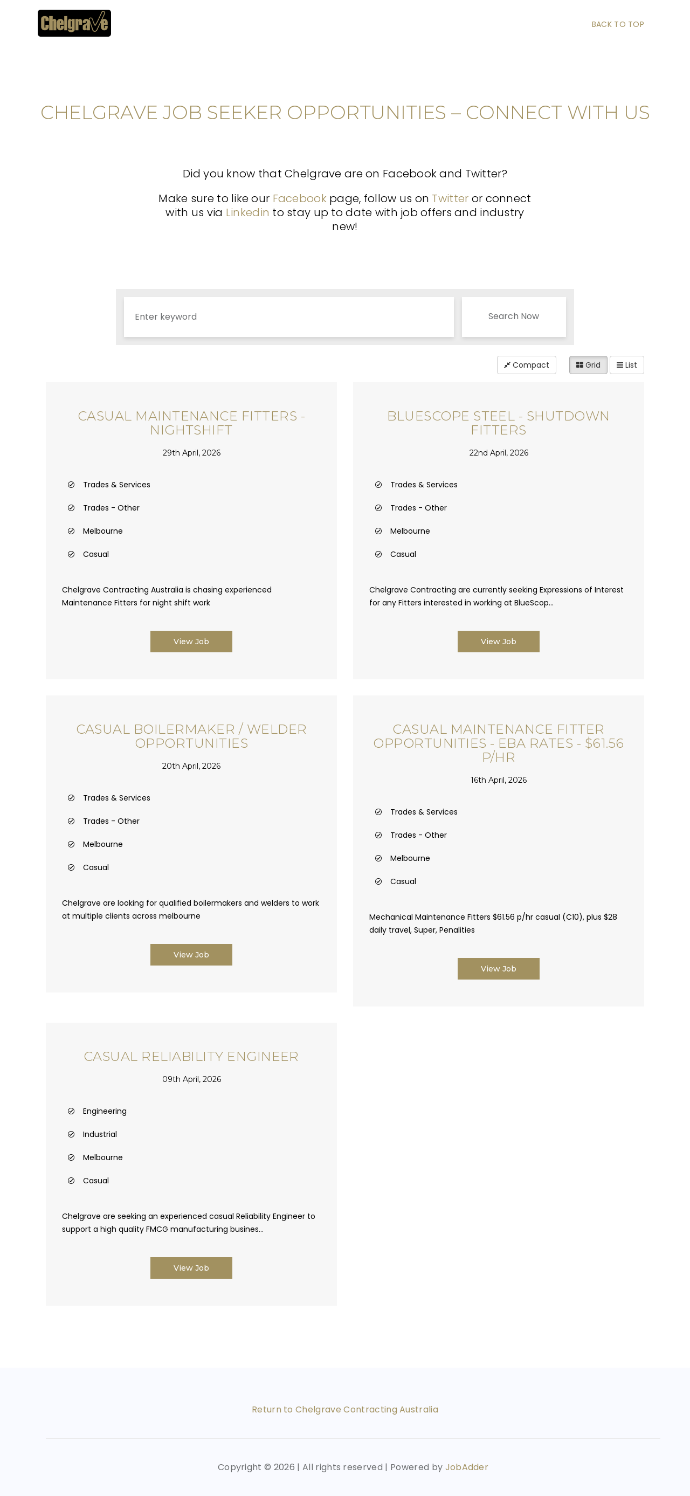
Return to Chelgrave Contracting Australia (345, 1409)
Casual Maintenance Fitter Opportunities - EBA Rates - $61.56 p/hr (498, 743)
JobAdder (467, 1467)
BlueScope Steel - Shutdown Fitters (498, 423)
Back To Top (618, 24)
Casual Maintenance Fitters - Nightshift (191, 423)
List (627, 365)
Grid (588, 365)
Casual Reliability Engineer (191, 1056)
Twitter (450, 198)
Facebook (300, 198)
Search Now (513, 316)
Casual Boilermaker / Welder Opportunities (191, 736)
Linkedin (249, 212)
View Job (191, 641)
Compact (526, 365)
